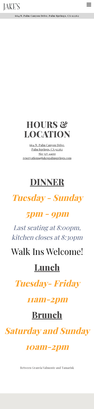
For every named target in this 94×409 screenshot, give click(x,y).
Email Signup (47, 404)
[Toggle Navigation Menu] (89, 4)
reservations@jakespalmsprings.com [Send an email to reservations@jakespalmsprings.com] (47, 145)
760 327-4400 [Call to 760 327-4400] (47, 141)
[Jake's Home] (15, 6)
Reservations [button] (47, 395)
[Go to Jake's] (47, 15)
